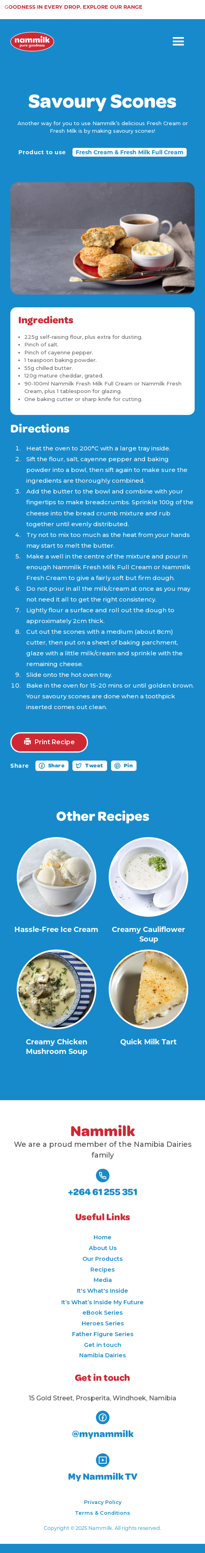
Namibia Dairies (102, 1355)
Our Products (102, 1258)
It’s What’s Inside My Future (102, 1302)
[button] (178, 42)
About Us (103, 1248)
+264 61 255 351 (102, 1192)
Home (102, 1237)
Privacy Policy (102, 1502)
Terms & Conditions (102, 1513)
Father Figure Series (102, 1334)
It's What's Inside (102, 1290)
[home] (32, 41)
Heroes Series (103, 1323)
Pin (128, 766)
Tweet (94, 766)
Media (103, 1280)
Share (56, 766)
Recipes (102, 1269)
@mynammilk (102, 1434)
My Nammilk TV (102, 1477)
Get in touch (102, 1345)
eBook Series (102, 1312)
